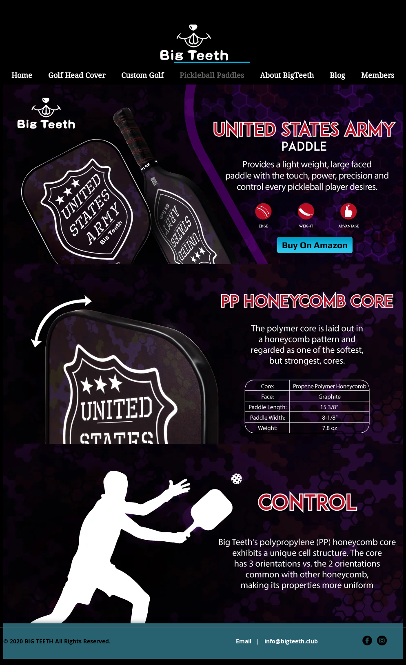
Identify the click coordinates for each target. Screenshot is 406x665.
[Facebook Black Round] (367, 640)
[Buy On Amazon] (315, 245)
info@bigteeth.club (291, 641)
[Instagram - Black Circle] (382, 640)
